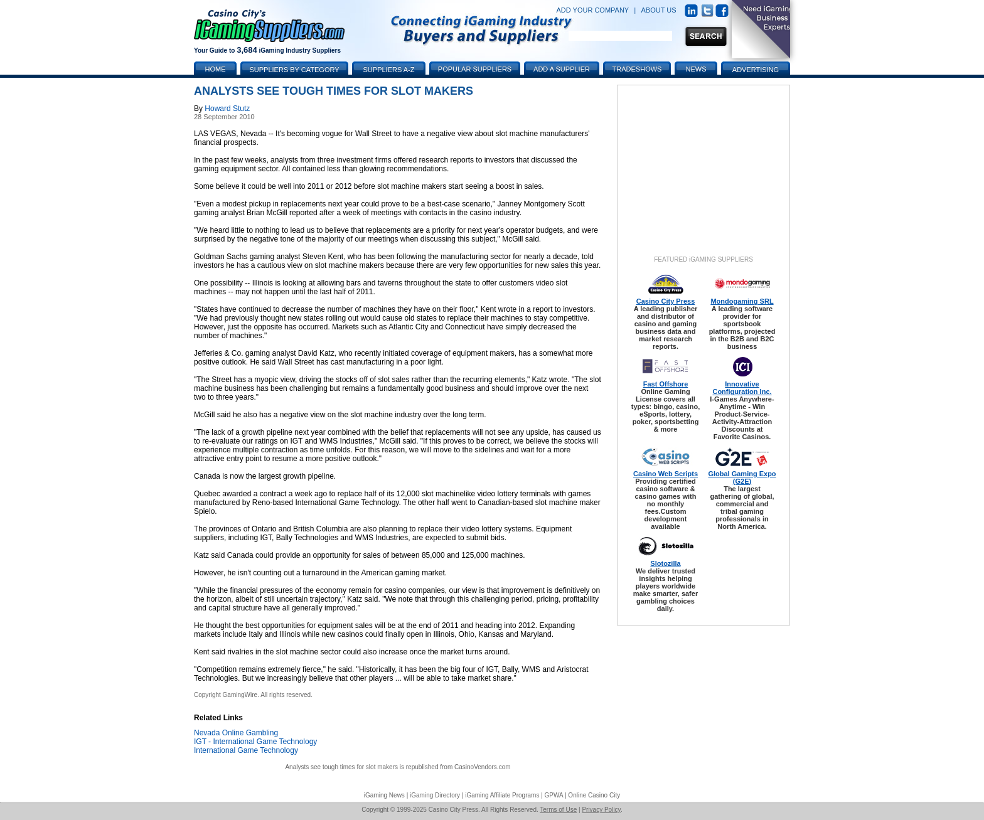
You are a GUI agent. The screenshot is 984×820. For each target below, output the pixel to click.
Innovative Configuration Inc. (741, 387)
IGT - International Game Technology (255, 741)
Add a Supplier (561, 69)
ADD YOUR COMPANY (592, 10)
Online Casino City (594, 795)
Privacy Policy (601, 809)
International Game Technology (246, 750)
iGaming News (384, 795)
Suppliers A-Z (389, 69)
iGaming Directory (435, 795)
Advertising (755, 69)
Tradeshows (637, 69)
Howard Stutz (227, 108)
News (696, 69)
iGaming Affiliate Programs (502, 795)
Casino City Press (665, 301)
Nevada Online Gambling (236, 732)
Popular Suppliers (474, 69)
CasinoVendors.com (482, 767)
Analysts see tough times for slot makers (341, 767)
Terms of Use (558, 809)
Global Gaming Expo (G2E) (742, 477)
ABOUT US (658, 10)
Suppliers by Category (294, 69)
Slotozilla (665, 563)
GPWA (554, 795)
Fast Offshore (665, 384)
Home (215, 69)
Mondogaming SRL (741, 301)
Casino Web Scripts (665, 473)
